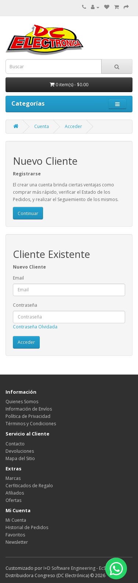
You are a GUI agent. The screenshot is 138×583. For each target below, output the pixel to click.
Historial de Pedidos (27, 527)
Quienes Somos (22, 401)
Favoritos (15, 535)
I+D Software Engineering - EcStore (78, 568)
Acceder (73, 126)
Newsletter (17, 542)
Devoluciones (20, 451)
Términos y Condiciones (31, 423)
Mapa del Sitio (20, 458)
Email (18, 278)
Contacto (15, 444)
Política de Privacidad (28, 416)
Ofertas (13, 500)
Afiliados (15, 493)
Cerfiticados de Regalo (29, 485)
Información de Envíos (29, 409)
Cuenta (41, 126)
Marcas (13, 478)
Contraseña (25, 305)
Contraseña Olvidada (35, 327)
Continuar (28, 213)
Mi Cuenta (16, 520)
